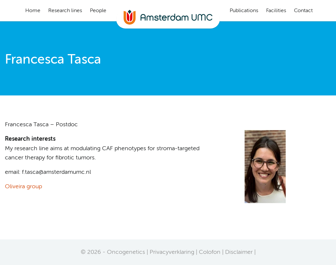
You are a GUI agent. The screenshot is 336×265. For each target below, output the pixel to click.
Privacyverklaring (172, 252)
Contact (303, 10)
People (98, 10)
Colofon (209, 252)
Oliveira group (23, 187)
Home (32, 10)
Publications (244, 10)
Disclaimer (239, 252)
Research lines (65, 10)
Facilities (276, 10)
